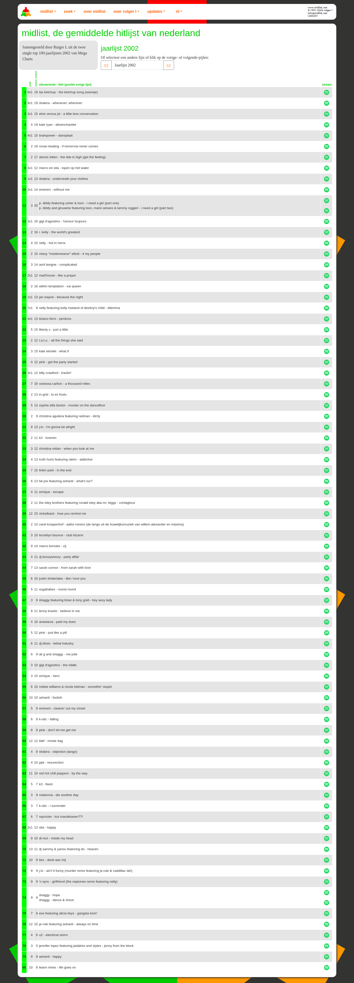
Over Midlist (95, 11)
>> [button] (168, 65)
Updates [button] (154, 11)
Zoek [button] (68, 11)
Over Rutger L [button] (124, 11)
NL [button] (177, 11)
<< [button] (106, 65)
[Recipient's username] (137, 65)
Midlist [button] (46, 11)
